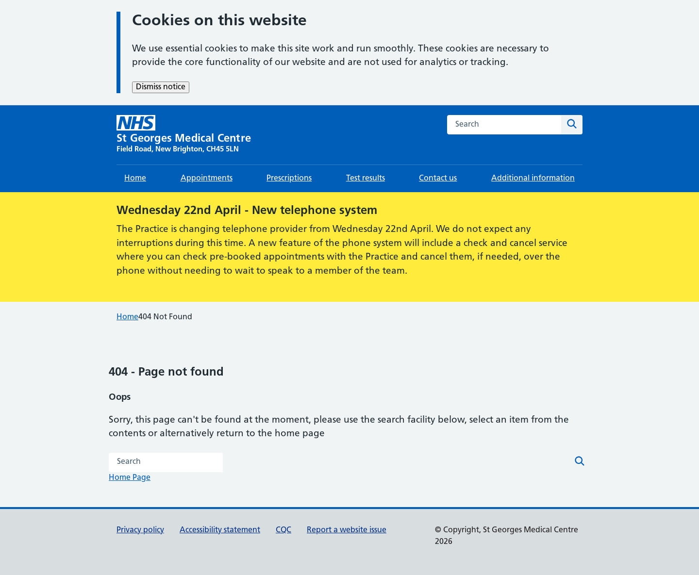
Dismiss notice (160, 87)
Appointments (207, 178)
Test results (365, 178)
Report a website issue (346, 530)
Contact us (438, 178)
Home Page (129, 478)
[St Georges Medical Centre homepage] (183, 135)
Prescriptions (289, 178)
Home (135, 178)
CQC (283, 530)
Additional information (533, 178)
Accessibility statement (220, 530)
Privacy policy (140, 530)
